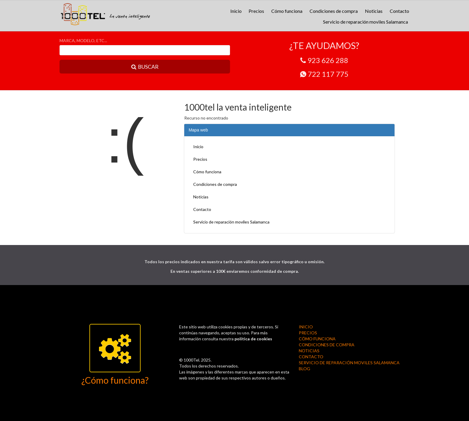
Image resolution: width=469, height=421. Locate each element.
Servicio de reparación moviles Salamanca (365, 22)
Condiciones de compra (334, 11)
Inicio (236, 11)
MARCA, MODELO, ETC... (83, 40)
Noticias (374, 11)
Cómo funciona (286, 11)
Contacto (399, 11)
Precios (256, 11)
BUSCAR (145, 66)
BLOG (304, 368)
